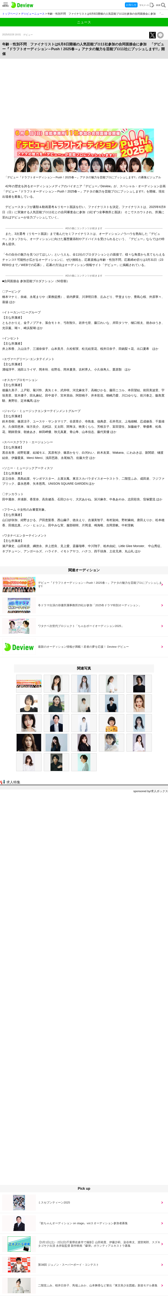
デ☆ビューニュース (33, 13)
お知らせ (131, 4)
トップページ (10, 13)
